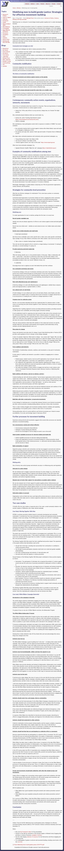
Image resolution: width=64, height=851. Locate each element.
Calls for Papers (7, 17)
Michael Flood (6, 58)
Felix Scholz (6, 55)
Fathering (5, 19)
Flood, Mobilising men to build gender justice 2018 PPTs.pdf (29, 844)
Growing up (5, 20)
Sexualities (5, 34)
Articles (27, 4)
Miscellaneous (6, 26)
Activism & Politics (5, 15)
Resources (5, 33)
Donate (53, 4)
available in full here (37, 835)
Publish (42, 4)
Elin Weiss (5, 53)
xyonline (5, 66)
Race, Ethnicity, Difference (6, 30)
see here (20, 842)
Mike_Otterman (6, 59)
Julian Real (5, 56)
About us (48, 4)
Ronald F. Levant (7, 61)
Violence (5, 37)
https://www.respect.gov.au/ (48, 142)
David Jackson (6, 51)
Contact (59, 4)
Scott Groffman (6, 63)
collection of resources (32, 837)
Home (14, 8)
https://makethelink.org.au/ (49, 148)
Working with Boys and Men (6, 41)
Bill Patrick (5, 50)
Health (4, 22)
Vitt (3, 64)
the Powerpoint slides (25, 831)
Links (37, 4)
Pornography (6, 28)
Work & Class (6, 39)
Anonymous (6, 48)
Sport (4, 36)
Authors (33, 4)
